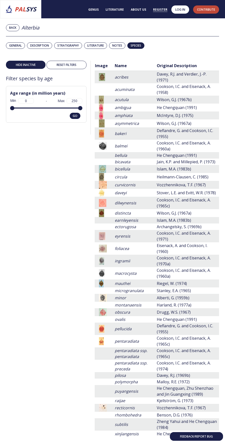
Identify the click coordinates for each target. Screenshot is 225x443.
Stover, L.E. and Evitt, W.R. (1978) (186, 192)
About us (138, 9)
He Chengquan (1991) (177, 107)
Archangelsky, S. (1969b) (179, 226)
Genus (93, 9)
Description (39, 45)
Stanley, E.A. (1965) (174, 290)
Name (121, 65)
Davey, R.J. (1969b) (173, 375)
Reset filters (66, 65)
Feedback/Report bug (196, 436)
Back (12, 28)
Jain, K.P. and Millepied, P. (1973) (186, 162)
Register (160, 9)
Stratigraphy (68, 45)
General (15, 45)
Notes (117, 45)
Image (101, 65)
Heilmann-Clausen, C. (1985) (182, 177)
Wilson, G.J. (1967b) (174, 99)
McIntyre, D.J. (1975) (175, 115)
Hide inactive (26, 65)
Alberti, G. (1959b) (173, 298)
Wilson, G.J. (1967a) (174, 123)
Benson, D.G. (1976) (175, 415)
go (75, 116)
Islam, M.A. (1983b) (174, 169)
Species (136, 45)
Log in (180, 9)
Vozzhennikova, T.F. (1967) (181, 185)
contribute (206, 9)
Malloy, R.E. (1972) (173, 382)
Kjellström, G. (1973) (175, 400)
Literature (115, 9)
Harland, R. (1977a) (174, 305)
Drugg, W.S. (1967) (174, 312)
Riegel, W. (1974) (172, 283)
